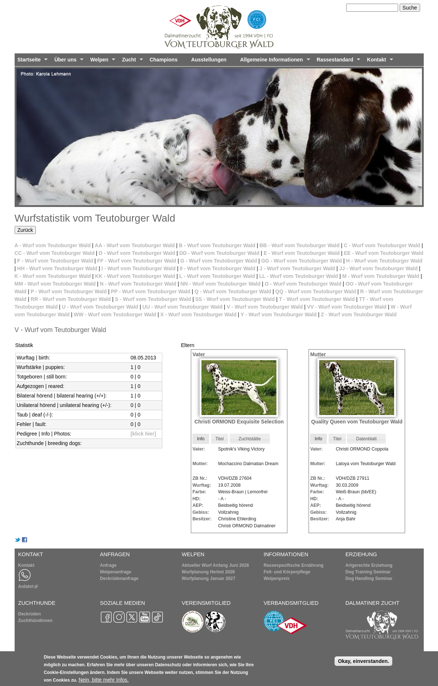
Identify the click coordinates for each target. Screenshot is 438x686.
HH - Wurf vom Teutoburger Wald (57, 268)
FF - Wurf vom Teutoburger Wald (136, 261)
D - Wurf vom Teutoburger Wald (137, 253)
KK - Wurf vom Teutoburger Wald (135, 276)
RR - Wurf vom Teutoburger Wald (71, 299)
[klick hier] (143, 434)
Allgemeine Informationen (273, 61)
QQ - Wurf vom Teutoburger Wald (315, 291)
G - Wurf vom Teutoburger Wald (218, 261)
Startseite (31, 61)
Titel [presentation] (219, 438)
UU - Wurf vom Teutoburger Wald (183, 307)
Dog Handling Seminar (369, 578)
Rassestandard (337, 61)
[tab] (200, 439)
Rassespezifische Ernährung (294, 565)
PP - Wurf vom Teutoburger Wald (150, 291)
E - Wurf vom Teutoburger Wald (302, 253)
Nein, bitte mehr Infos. (104, 682)
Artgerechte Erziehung (369, 565)
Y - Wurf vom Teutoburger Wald (279, 314)
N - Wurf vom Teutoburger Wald (138, 284)
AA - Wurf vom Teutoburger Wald (135, 245)
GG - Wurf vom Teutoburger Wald (301, 261)
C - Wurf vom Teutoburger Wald (382, 245)
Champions (163, 60)
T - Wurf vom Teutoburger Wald (317, 299)
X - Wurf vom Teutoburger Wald (199, 314)
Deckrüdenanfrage (119, 578)
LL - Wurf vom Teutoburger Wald (298, 276)
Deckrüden (29, 614)
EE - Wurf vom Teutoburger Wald (384, 253)
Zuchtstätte (249, 438)
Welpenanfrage (115, 571)
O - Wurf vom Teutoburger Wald (303, 284)
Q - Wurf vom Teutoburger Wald (233, 291)
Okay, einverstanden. (363, 663)
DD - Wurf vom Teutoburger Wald (219, 253)
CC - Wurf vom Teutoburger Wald (55, 253)
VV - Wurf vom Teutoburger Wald (347, 307)
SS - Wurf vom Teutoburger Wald (235, 299)
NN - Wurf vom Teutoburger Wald (220, 284)
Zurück (25, 230)
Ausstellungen (208, 60)
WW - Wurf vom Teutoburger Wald (115, 314)
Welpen (101, 61)
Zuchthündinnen (35, 620)
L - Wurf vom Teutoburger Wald (217, 276)
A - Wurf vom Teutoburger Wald (53, 245)
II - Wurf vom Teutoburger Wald (218, 268)
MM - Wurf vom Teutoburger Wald (55, 284)
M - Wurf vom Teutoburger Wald (380, 276)
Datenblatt (366, 438)
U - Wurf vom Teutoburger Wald (100, 307)
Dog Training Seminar (368, 571)
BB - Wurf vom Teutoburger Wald (300, 245)
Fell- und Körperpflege (287, 571)
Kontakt (378, 61)
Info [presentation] (201, 438)
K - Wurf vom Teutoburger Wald (53, 276)
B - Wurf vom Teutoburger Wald (217, 245)
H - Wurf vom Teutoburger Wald (384, 261)
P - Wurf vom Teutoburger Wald (69, 291)
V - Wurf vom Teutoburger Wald (265, 307)
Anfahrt (28, 586)
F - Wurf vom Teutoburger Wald (55, 261)
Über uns (68, 61)
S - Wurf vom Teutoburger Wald (153, 299)
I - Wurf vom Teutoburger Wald (139, 268)
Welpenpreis (277, 578)
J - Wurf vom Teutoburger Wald (297, 268)
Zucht (131, 61)
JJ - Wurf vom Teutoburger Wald (378, 268)
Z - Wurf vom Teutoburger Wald (358, 314)
